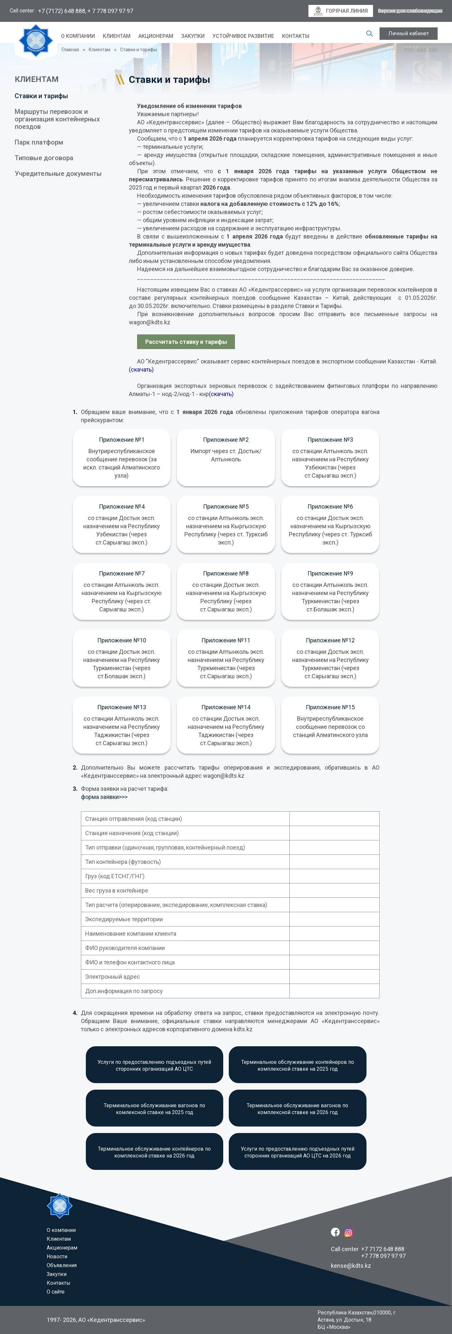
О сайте (56, 1292)
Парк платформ (39, 142)
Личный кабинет (408, 33)
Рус (409, 50)
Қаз (421, 50)
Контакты (295, 36)
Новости (57, 1256)
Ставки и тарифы (41, 96)
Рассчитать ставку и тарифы (186, 341)
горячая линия (341, 11)
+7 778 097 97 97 (383, 1255)
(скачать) (141, 369)
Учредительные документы (58, 173)
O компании (78, 36)
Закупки (193, 36)
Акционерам (155, 36)
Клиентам (117, 36)
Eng (433, 50)
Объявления (62, 1265)
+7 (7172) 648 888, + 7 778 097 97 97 (85, 11)
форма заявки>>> (104, 796)
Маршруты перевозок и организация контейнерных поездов (57, 119)
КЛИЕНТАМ (37, 79)
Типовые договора (44, 158)
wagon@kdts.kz (149, 322)
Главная (70, 49)
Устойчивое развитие (243, 36)
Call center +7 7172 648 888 (367, 1249)
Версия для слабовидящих (410, 11)
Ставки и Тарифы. (319, 305)
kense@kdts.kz (351, 1265)
